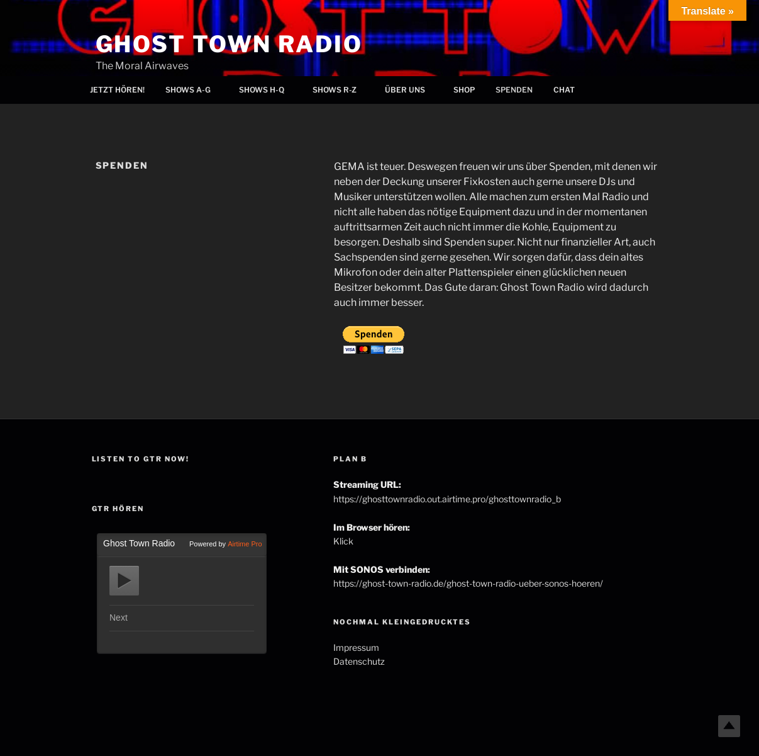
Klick (343, 541)
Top (729, 726)
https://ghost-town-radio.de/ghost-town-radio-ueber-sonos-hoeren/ (468, 583)
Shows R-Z (340, 89)
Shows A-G (193, 89)
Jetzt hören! (117, 89)
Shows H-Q (267, 89)
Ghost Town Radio (229, 44)
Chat (564, 89)
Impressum (356, 647)
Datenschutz (359, 661)
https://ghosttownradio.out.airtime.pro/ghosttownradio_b (447, 499)
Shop (464, 89)
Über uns (410, 89)
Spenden (514, 89)
